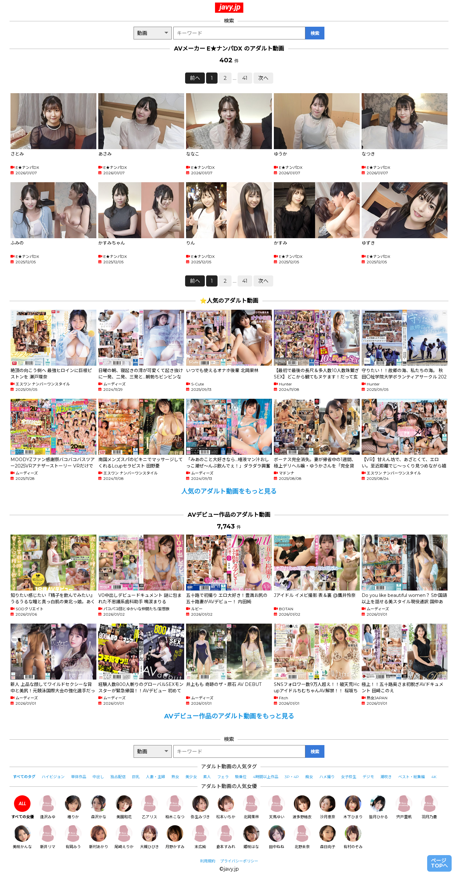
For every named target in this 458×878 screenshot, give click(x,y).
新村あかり (98, 837)
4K (433, 776)
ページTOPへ (439, 863)
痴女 (309, 776)
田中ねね (276, 837)
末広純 (200, 837)
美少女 (191, 776)
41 (244, 78)
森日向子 (327, 837)
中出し (98, 776)
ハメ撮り (327, 776)
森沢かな (98, 807)
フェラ (223, 776)
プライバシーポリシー (239, 861)
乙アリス (149, 807)
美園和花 (124, 807)
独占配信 (118, 776)
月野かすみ (174, 837)
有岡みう (73, 837)
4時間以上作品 (265, 776)
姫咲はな (251, 837)
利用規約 (207, 861)
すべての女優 (22, 807)
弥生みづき (200, 807)
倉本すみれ (225, 837)
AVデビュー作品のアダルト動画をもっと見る (229, 716)
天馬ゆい (276, 807)
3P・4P (292, 776)
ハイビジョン (53, 776)
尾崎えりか (124, 837)
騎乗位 (240, 776)
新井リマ (47, 837)
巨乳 (136, 776)
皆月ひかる (378, 807)
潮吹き (386, 776)
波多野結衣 (302, 807)
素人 (207, 776)
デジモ (368, 776)
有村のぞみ (353, 837)
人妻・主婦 (155, 776)
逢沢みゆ (47, 807)
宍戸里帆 (404, 807)
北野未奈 (302, 837)
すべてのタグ (24, 776)
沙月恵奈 (327, 807)
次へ (263, 78)
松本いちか (225, 807)
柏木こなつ (174, 807)
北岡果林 (251, 807)
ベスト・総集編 (411, 776)
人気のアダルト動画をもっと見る (229, 491)
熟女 (175, 776)
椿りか (73, 807)
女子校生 (348, 776)
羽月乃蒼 (429, 807)
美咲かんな (22, 837)
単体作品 (78, 776)
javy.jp (229, 7)
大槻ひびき (149, 837)
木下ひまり (353, 807)
